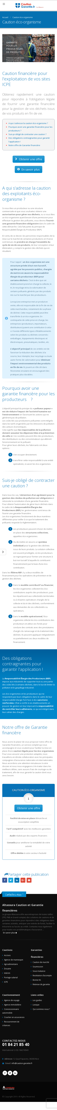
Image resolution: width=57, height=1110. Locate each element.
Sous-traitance (39, 971)
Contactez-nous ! (14, 894)
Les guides (37, 1000)
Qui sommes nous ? (41, 1009)
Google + (23, 880)
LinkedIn (16, 880)
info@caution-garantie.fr (22, 1063)
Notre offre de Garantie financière (24, 145)
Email (29, 880)
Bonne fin (37, 980)
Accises (7, 955)
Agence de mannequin (13, 959)
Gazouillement (10, 880)
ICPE (6, 982)
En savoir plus (28, 169)
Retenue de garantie (41, 984)
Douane (7, 968)
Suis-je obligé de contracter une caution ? (27, 134)
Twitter (10, 1073)
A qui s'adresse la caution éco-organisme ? (28, 123)
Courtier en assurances (14, 1017)
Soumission (38, 966)
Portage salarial (11, 977)
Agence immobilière (12, 1004)
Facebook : (5, 1073)
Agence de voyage (11, 1000)
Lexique (36, 1004)
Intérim (7, 973)
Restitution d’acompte (42, 975)
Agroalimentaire (11, 964)
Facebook (4, 880)
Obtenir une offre (28, 159)
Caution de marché (41, 962)
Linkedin (15, 1073)
